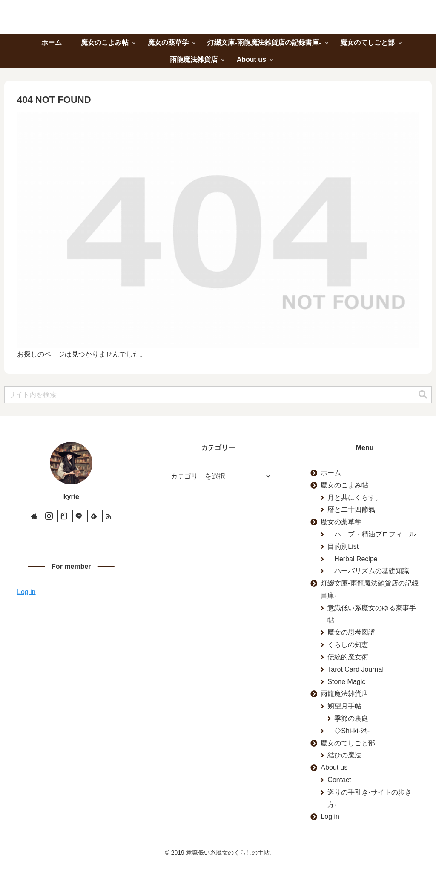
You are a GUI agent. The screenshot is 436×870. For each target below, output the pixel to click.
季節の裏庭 (351, 718)
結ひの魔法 (344, 755)
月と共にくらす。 (354, 497)
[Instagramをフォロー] (49, 516)
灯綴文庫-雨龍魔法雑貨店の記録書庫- (369, 589)
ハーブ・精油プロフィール (371, 534)
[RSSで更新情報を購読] (108, 516)
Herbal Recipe (352, 559)
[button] (422, 395)
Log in (26, 591)
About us (334, 767)
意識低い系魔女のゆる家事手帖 (371, 614)
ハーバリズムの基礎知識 (368, 570)
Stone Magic (346, 681)
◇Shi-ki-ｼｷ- (348, 730)
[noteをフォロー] (63, 516)
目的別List (343, 546)
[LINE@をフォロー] (78, 516)
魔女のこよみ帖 (344, 485)
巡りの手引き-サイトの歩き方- (369, 798)
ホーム (331, 472)
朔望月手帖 (344, 706)
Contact (339, 779)
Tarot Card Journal (355, 669)
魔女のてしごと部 (348, 743)
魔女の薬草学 (341, 521)
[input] (218, 394)
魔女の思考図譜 (351, 632)
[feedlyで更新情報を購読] (93, 516)
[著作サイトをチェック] (34, 516)
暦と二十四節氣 (351, 509)
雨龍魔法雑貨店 (344, 693)
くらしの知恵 (347, 644)
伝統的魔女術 (347, 657)
